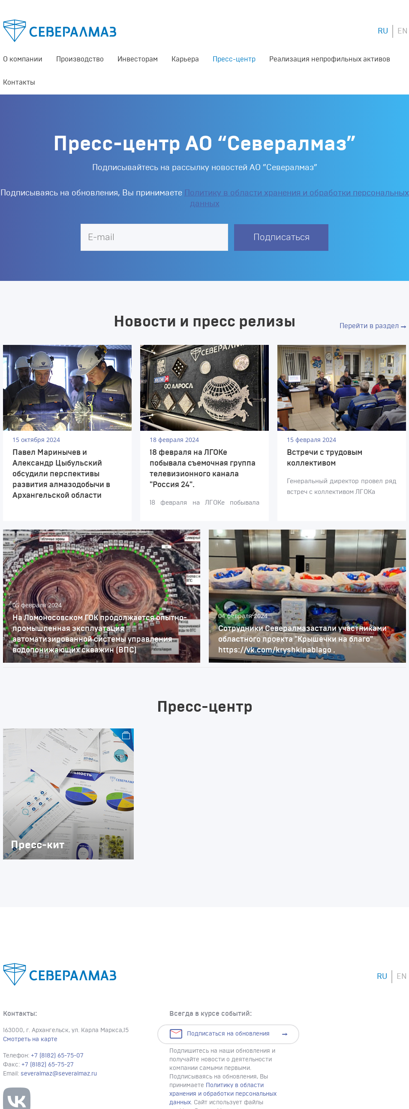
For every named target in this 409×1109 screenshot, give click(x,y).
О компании (22, 59)
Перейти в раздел (369, 326)
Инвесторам (137, 59)
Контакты (19, 82)
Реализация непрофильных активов (329, 59)
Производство (80, 59)
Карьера (185, 59)
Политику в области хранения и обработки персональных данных (223, 1094)
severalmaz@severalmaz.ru (59, 1074)
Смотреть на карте (30, 1039)
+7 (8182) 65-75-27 (47, 1065)
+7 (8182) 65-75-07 (57, 1056)
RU (383, 31)
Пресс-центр (234, 59)
